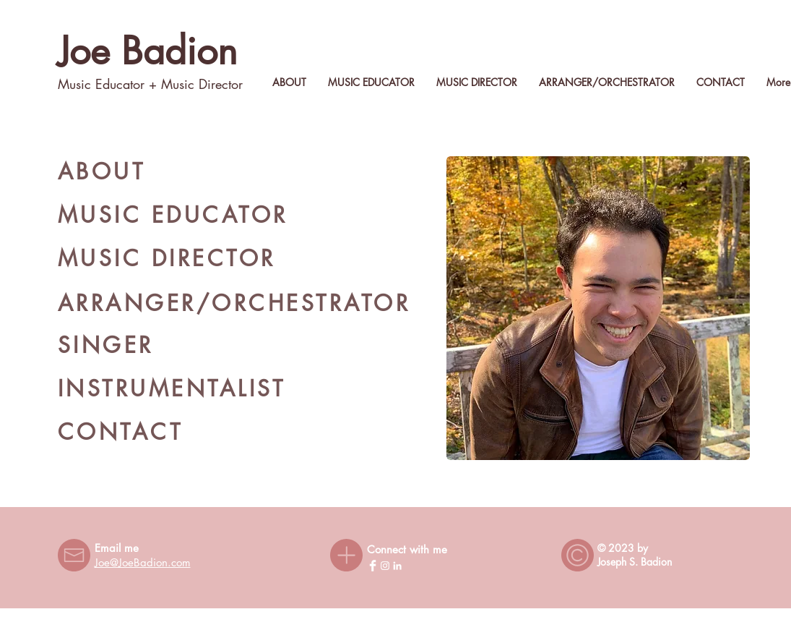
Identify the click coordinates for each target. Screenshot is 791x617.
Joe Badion (147, 51)
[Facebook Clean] (373, 565)
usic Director (208, 84)
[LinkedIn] (397, 565)
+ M (158, 84)
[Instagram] (385, 565)
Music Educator (101, 84)
